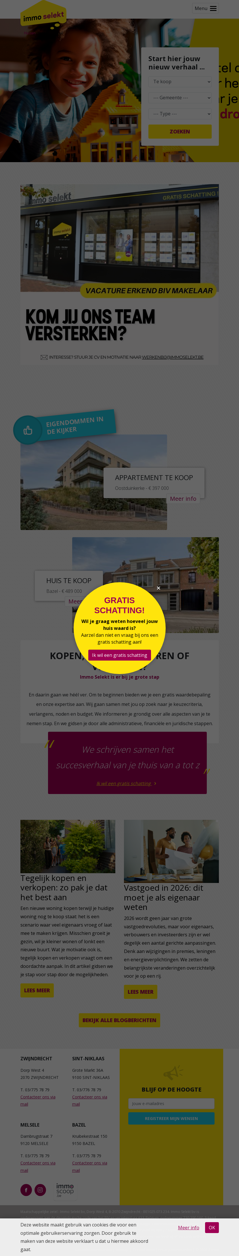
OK (212, 1227)
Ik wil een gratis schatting (119, 655)
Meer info (188, 1227)
